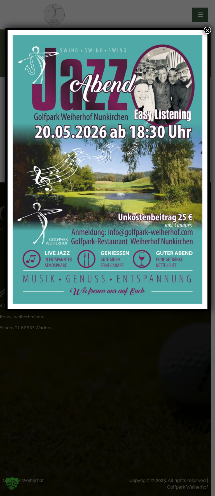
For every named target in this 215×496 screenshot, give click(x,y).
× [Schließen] (207, 30)
